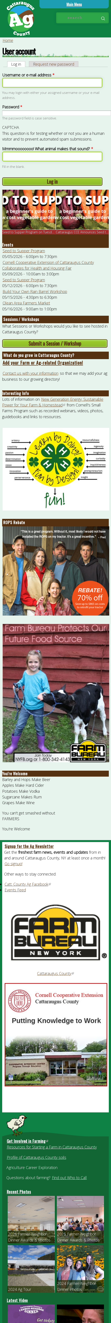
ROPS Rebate (14, 522)
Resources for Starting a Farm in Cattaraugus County (52, 1147)
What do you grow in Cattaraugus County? (38, 355)
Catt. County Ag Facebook (28, 884)
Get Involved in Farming (28, 1141)
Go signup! (13, 863)
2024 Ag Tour (19, 1289)
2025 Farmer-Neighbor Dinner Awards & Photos (78, 1236)
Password (12, 106)
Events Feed (15, 890)
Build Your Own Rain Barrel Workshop (35, 291)
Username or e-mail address (28, 75)
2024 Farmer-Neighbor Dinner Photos (76, 1286)
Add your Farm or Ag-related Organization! (43, 362)
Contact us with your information (30, 373)
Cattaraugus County (55, 973)
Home (8, 40)
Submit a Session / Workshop (55, 343)
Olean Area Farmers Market (26, 303)
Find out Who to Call (69, 1177)
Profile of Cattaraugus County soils (36, 1157)
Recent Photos (19, 1192)
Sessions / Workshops (21, 319)
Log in (18, 64)
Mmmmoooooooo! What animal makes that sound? (47, 148)
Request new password (53, 64)
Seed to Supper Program (24, 250)
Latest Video (17, 1300)
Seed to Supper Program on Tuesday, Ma (31, 232)
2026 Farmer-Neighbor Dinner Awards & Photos (29, 1236)
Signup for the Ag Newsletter (29, 846)
